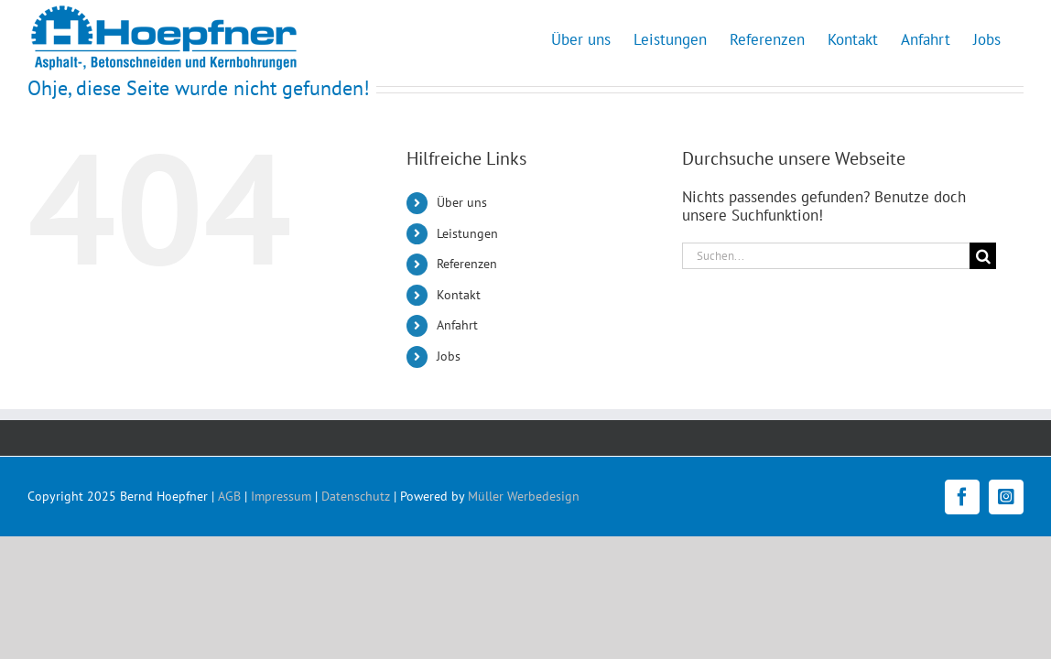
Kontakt (459, 294)
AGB (229, 496)
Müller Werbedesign (524, 496)
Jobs (448, 356)
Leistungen (467, 233)
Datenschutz (355, 496)
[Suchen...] (826, 256)
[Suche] (983, 256)
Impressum (281, 496)
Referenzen (467, 263)
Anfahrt (457, 325)
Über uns (462, 202)
